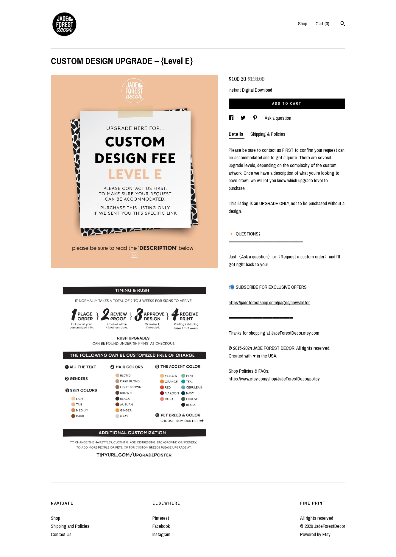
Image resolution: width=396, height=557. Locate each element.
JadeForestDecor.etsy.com (295, 333)
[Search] (343, 24)
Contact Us (61, 534)
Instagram (161, 534)
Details (236, 134)
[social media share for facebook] (232, 118)
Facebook (161, 526)
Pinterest (160, 518)
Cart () (322, 23)
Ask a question (278, 118)
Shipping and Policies (70, 526)
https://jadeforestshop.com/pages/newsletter (269, 302)
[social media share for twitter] (244, 118)
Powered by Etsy (315, 534)
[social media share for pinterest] (256, 118)
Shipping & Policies (267, 134)
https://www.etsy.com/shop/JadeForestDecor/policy (274, 378)
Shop (302, 23)
